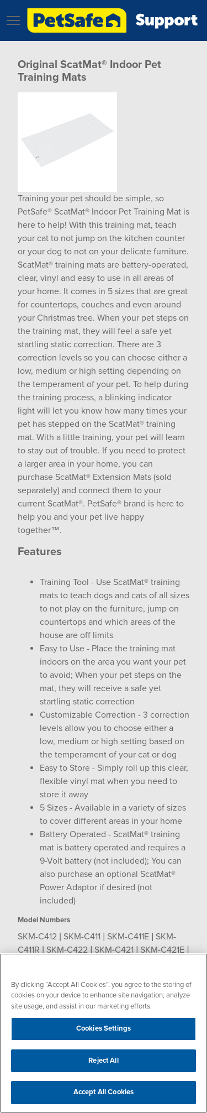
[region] (103, 1033)
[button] (13, 20)
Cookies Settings (103, 1028)
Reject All (103, 1060)
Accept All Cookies (103, 1092)
